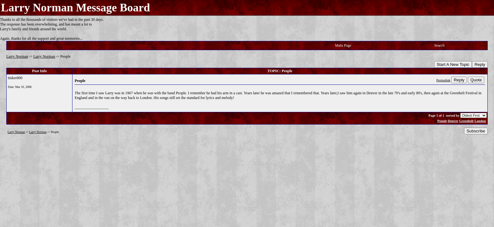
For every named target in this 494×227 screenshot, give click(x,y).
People (442, 121)
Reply (479, 64)
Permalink (443, 80)
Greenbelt (466, 121)
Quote (476, 80)
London (480, 121)
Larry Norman (17, 56)
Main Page (343, 45)
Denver (453, 121)
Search (439, 45)
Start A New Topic (453, 64)
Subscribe (476, 131)
